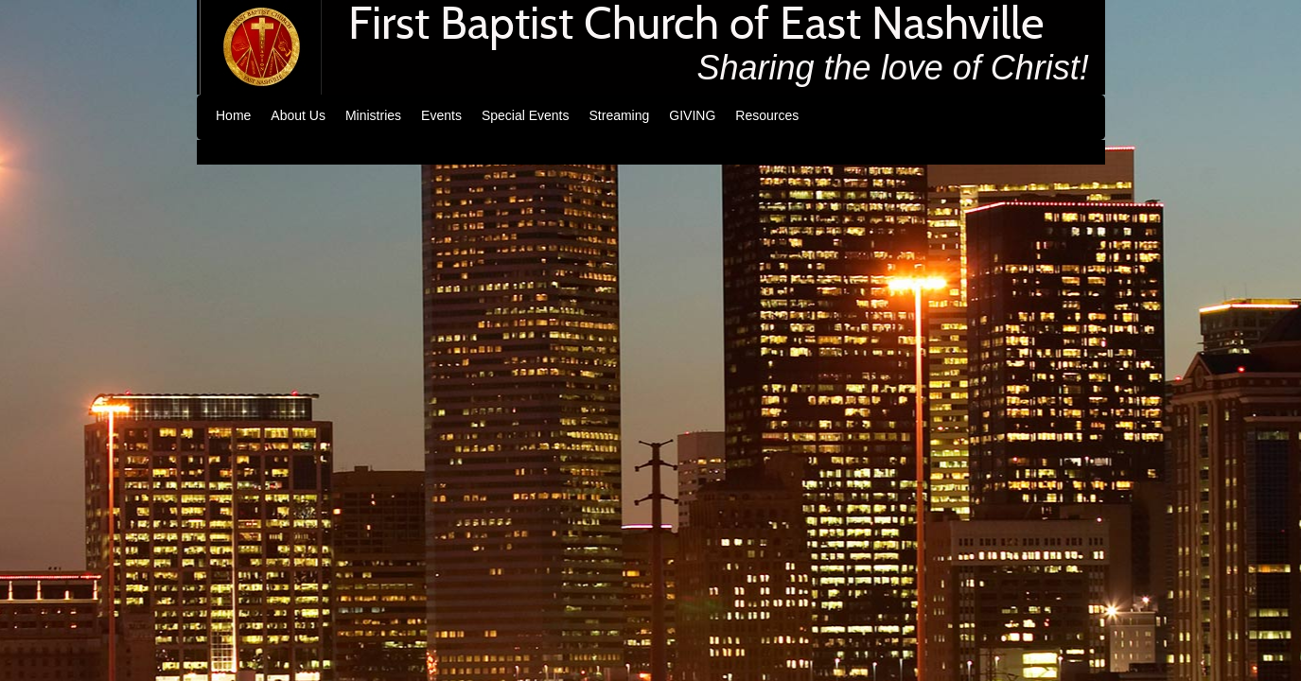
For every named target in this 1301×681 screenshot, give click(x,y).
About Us (298, 115)
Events (441, 115)
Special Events (526, 115)
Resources (767, 115)
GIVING (692, 115)
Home (233, 115)
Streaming (619, 115)
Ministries (373, 115)
